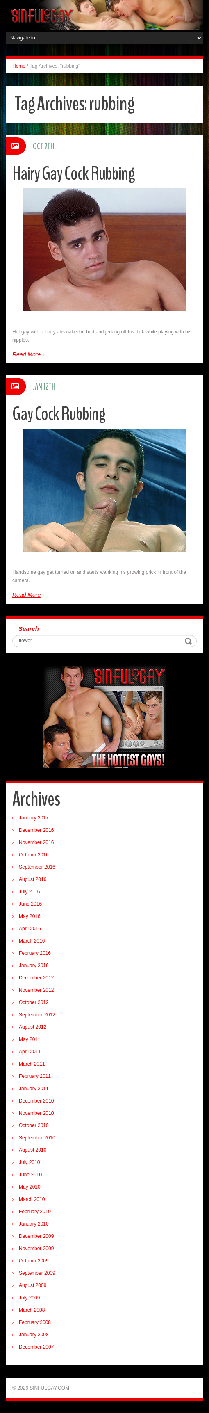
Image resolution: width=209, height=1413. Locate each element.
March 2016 (32, 941)
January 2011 (34, 1088)
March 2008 (32, 1310)
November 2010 (36, 1113)
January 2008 (34, 1335)
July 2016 (29, 892)
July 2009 (29, 1298)
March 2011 (32, 1064)
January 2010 (34, 1224)
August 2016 (32, 879)
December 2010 (36, 1101)
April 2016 (30, 928)
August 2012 (32, 1027)
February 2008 (35, 1322)
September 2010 (37, 1138)
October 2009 (34, 1261)
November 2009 (36, 1248)
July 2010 (29, 1162)
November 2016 (36, 842)
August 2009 (32, 1285)
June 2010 (30, 1175)
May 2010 (30, 1187)
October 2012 (34, 1002)
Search (28, 628)
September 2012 (37, 1015)
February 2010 (35, 1211)
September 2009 (37, 1273)
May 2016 (30, 916)
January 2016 (34, 965)
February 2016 (35, 953)
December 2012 (36, 978)
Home (18, 66)
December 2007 (36, 1347)
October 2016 (34, 855)
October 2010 (34, 1125)
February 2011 (35, 1076)
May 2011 (30, 1039)
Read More (26, 354)
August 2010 (32, 1150)
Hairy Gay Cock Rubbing (73, 173)
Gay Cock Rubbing (58, 414)
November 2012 (36, 990)
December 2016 (36, 830)
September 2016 (37, 867)
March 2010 (32, 1199)
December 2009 (36, 1236)
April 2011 (30, 1052)
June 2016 (30, 904)
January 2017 (34, 818)
